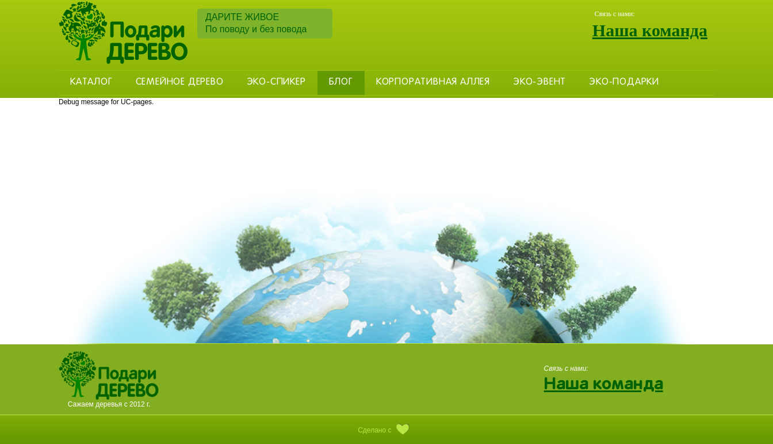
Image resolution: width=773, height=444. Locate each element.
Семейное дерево (180, 82)
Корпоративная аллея (433, 82)
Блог (341, 82)
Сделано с (386, 430)
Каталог (91, 82)
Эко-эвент (539, 82)
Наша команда (649, 30)
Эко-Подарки (624, 82)
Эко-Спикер (276, 82)
